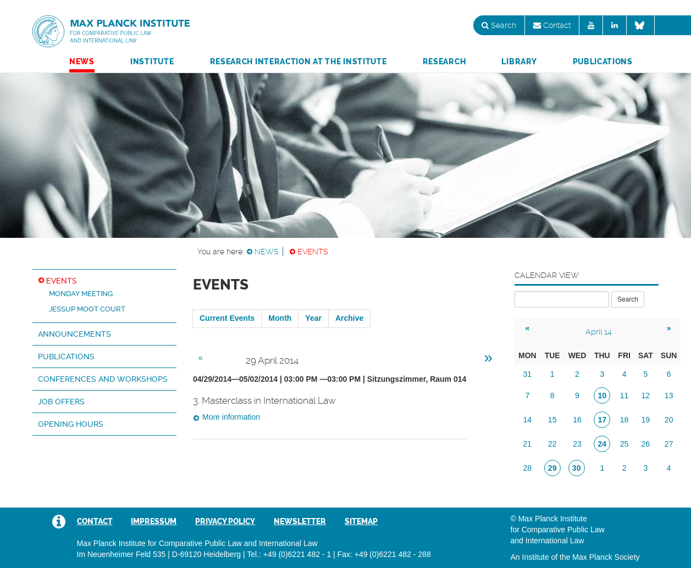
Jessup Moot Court (87, 309)
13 (669, 395)
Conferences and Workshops (103, 379)
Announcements (74, 334)
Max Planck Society (605, 557)
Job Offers (61, 401)
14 (527, 419)
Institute (152, 61)
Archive (349, 318)
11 (624, 395)
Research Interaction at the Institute (298, 61)
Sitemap (361, 521)
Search (499, 25)
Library (519, 61)
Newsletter (300, 521)
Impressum (153, 521)
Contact (552, 25)
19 (646, 419)
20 (669, 419)
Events (312, 251)
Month (279, 318)
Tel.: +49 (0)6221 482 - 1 (289, 554)
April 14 (598, 331)
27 (669, 443)
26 (646, 443)
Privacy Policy (225, 521)
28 (527, 468)
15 (552, 419)
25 (624, 443)
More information (231, 417)
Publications (603, 61)
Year (313, 318)
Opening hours (70, 424)
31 (527, 374)
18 (624, 419)
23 (577, 443)
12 (646, 395)
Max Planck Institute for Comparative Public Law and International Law (111, 31)
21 (527, 443)
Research (444, 61)
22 (552, 443)
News (82, 61)
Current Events (227, 318)
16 (577, 419)
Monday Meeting (81, 293)
